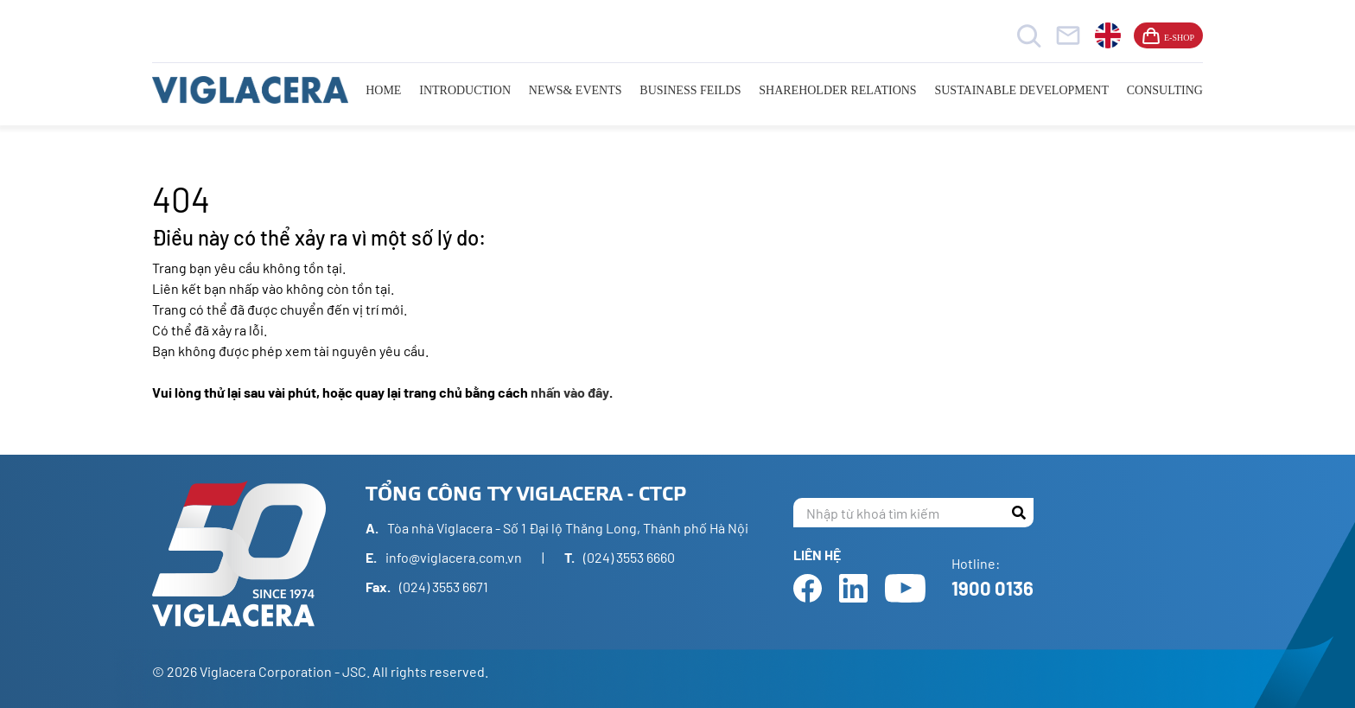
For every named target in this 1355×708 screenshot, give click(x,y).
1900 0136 (992, 588)
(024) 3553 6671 (443, 586)
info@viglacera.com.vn (453, 557)
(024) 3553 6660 (629, 557)
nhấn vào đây (570, 392)
